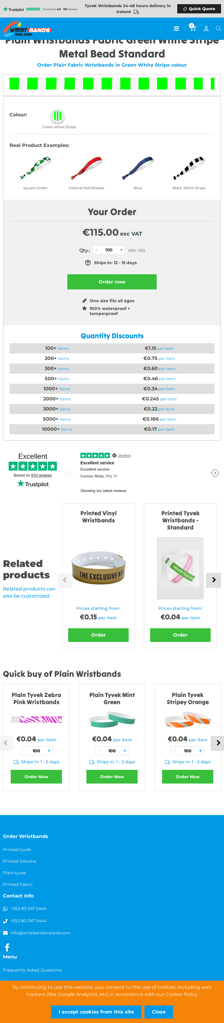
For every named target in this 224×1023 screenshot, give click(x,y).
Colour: (18, 115)
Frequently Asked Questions (32, 970)
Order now (112, 282)
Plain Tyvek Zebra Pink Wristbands (36, 698)
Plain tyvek (14, 872)
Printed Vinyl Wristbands (98, 516)
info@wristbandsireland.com (40, 933)
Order (98, 635)
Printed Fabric (18, 884)
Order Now (36, 776)
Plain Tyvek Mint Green (112, 698)
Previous (64, 580)
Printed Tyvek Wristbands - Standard (180, 520)
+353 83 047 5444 (28, 908)
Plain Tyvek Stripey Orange (188, 698)
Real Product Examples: (39, 145)
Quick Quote (202, 8)
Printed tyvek (17, 849)
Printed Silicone (19, 861)
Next (213, 580)
